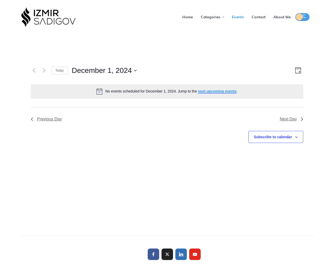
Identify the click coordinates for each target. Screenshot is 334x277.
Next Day (291, 119)
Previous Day (46, 119)
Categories (210, 17)
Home (187, 17)
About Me (282, 17)
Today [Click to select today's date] (59, 70)
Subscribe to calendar (273, 137)
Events (238, 17)
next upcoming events (217, 91)
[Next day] (44, 70)
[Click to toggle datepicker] (104, 70)
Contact (259, 17)
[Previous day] (34, 70)
